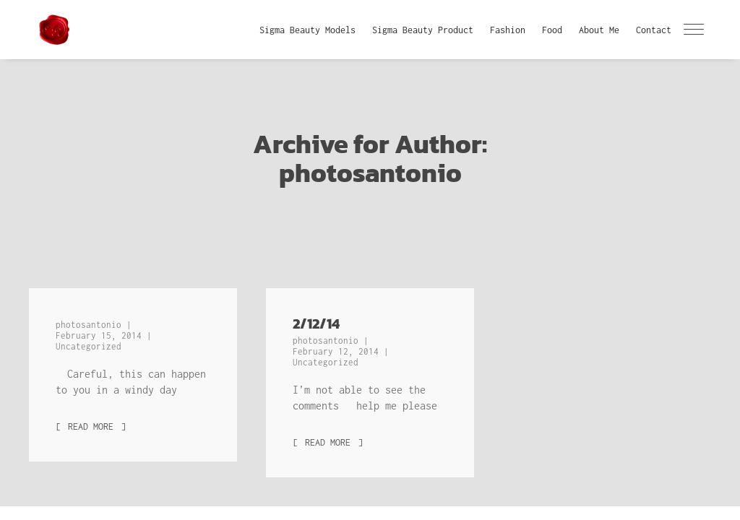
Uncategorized (88, 346)
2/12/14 (316, 323)
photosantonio (91, 324)
